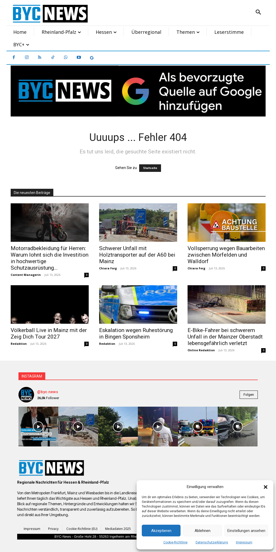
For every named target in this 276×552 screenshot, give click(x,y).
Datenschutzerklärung (212, 542)
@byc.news (47, 391)
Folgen (248, 395)
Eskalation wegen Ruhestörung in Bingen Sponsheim (136, 333)
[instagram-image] (38, 426)
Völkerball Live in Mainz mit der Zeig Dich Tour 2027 (49, 333)
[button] (265, 487)
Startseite (150, 168)
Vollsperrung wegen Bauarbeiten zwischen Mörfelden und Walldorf (226, 254)
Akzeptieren (161, 530)
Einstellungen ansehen (246, 530)
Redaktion (19, 344)
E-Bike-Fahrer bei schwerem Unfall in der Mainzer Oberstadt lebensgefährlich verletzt (225, 336)
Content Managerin (26, 275)
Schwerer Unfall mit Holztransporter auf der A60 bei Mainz (137, 254)
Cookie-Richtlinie (175, 542)
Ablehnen (202, 530)
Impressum (244, 542)
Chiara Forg (108, 268)
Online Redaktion (201, 350)
